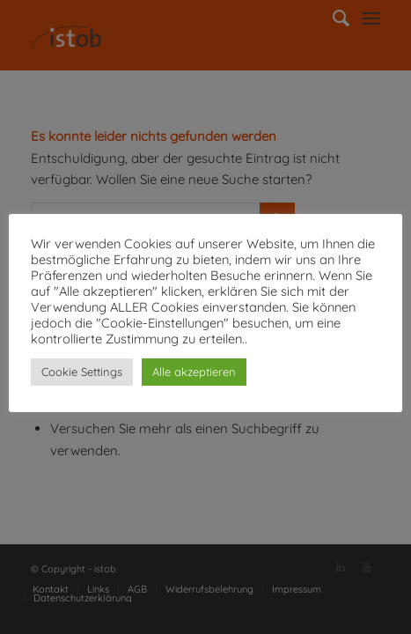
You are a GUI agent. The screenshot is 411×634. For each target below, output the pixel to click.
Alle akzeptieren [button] (194, 372)
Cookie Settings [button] (81, 372)
